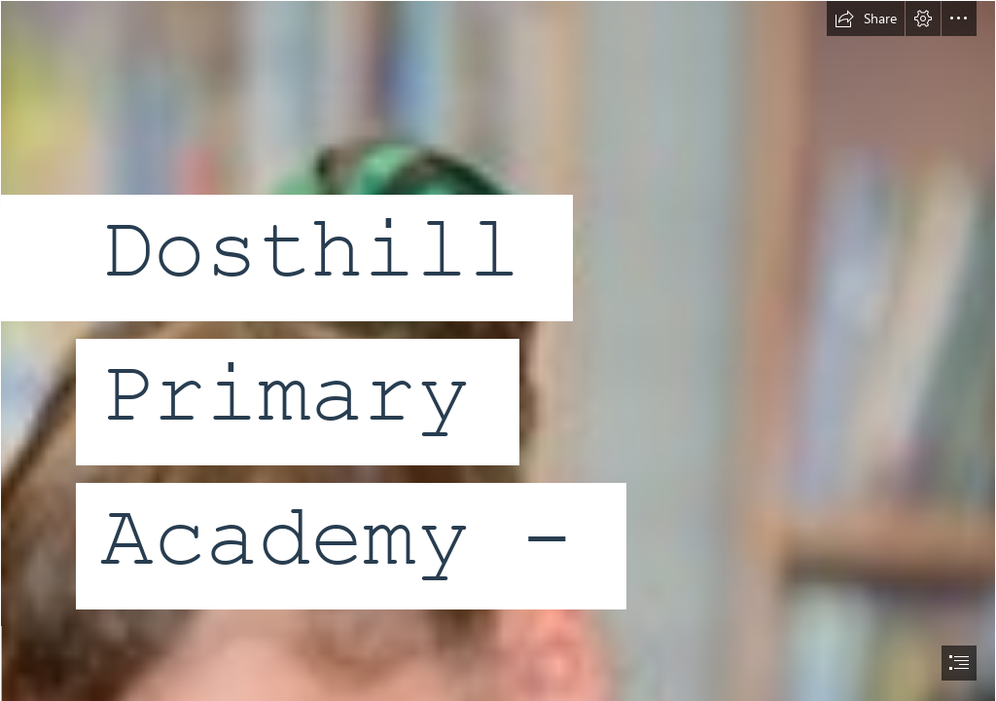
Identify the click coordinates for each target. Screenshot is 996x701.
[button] (866, 18)
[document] (498, 350)
